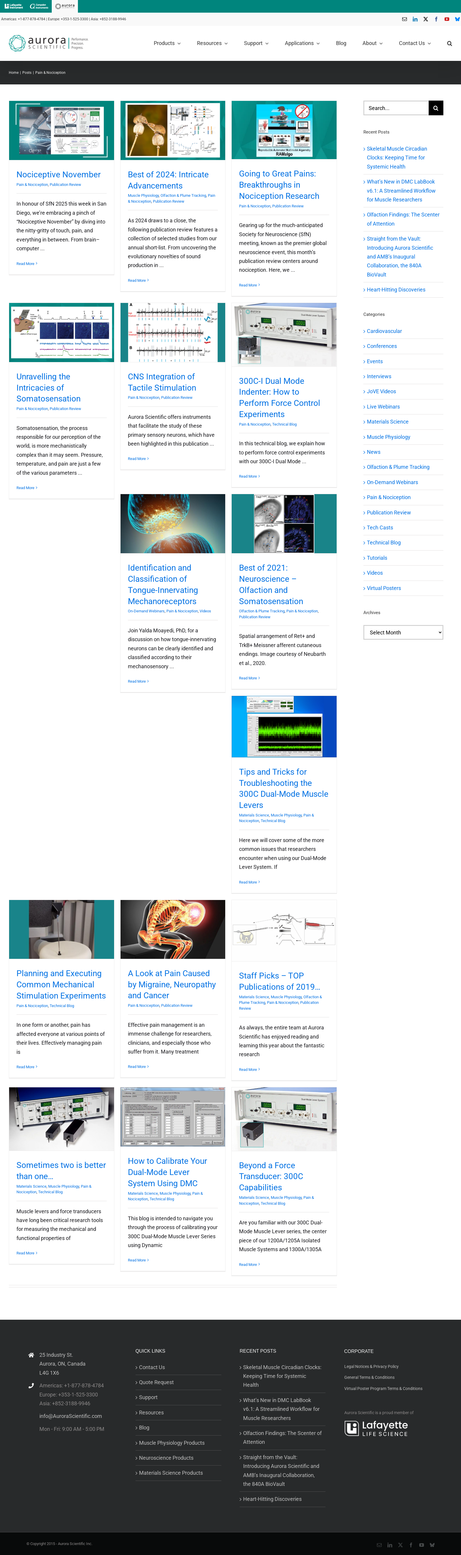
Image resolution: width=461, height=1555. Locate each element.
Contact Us (152, 1367)
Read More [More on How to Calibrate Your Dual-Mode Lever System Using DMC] (137, 1260)
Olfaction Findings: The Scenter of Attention (282, 1437)
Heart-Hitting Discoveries (396, 289)
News (373, 452)
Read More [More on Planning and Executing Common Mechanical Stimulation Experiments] (25, 1067)
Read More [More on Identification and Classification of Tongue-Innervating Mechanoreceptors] (137, 681)
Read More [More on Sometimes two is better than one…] (25, 1253)
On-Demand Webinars (146, 611)
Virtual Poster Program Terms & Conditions (383, 1388)
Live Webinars (383, 407)
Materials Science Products (171, 1473)
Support (148, 1397)
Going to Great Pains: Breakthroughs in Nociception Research (279, 185)
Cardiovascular (384, 331)
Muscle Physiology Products (172, 1443)
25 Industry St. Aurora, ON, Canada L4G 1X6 (62, 1364)
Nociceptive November (58, 174)
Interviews (379, 376)
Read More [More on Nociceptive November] (25, 263)
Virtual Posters (384, 588)
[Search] (436, 108)
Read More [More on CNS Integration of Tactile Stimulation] (137, 458)
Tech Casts (380, 527)
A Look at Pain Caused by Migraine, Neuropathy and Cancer (172, 985)
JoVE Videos (381, 391)
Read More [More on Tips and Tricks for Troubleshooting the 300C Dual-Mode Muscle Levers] (248, 882)
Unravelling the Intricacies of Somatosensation (48, 388)
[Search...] (396, 108)
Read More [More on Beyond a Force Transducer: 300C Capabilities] (248, 1264)
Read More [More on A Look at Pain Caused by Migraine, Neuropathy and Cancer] (137, 1066)
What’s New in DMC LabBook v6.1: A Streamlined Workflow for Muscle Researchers (401, 191)
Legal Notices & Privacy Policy (371, 1366)
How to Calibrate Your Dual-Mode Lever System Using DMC (167, 1172)
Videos (205, 611)
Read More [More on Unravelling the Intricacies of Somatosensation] (25, 488)
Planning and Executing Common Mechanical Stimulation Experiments (61, 985)
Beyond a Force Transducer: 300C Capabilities (271, 1177)
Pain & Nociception (32, 184)
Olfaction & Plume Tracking (183, 195)
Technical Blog (284, 424)
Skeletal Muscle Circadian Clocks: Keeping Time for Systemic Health (397, 158)
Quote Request (156, 1382)
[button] (449, 43)
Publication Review (65, 184)
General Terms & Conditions (369, 1377)
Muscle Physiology (143, 195)
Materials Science (254, 815)
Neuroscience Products (166, 1458)
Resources (151, 1412)
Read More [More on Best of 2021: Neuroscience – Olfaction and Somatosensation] (248, 678)
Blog (144, 1427)
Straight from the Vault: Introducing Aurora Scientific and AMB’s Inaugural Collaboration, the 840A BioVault (400, 257)
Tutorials (377, 558)
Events (375, 361)
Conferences (382, 346)
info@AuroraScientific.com (70, 1416)
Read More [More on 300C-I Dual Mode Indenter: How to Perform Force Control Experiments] (248, 476)
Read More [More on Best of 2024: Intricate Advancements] (137, 280)
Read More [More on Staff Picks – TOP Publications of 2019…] (248, 1069)
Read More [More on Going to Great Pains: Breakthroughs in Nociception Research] (248, 285)
